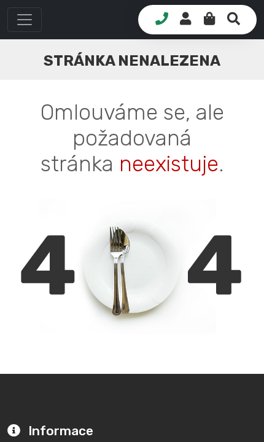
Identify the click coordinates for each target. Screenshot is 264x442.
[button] (24, 19)
